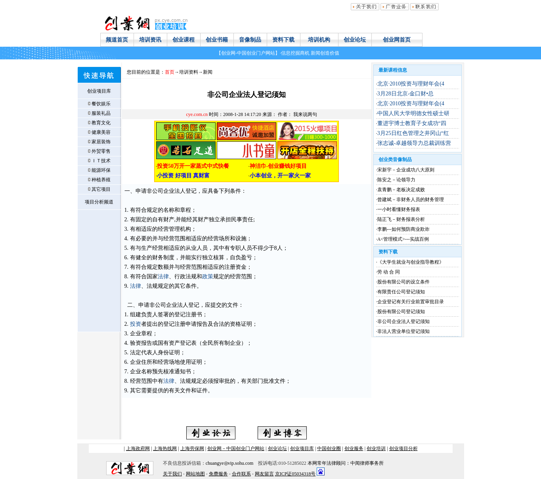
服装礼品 (101, 113)
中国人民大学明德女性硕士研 (413, 113)
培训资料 (188, 72)
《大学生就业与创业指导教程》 (410, 262)
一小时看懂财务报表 (398, 209)
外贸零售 (101, 151)
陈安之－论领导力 (396, 179)
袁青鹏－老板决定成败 (401, 189)
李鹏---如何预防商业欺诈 (403, 229)
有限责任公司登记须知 (401, 292)
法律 (163, 276)
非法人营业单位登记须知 (403, 331)
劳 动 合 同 (388, 272)
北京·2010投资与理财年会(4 (410, 84)
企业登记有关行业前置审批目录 (410, 301)
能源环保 (101, 170)
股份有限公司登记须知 (401, 311)
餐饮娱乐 (101, 103)
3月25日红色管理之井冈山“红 (413, 133)
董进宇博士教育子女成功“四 (411, 123)
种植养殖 (101, 179)
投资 (135, 324)
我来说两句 (305, 114)
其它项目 (101, 189)
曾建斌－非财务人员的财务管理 (410, 199)
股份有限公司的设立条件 (403, 282)
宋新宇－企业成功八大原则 (405, 170)
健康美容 (101, 132)
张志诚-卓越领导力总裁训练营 (414, 143)
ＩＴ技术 (101, 160)
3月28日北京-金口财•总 (405, 94)
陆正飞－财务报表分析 (401, 219)
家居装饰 (101, 141)
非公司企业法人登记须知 (403, 321)
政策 (207, 276)
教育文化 (101, 122)
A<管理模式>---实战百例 (403, 239)
